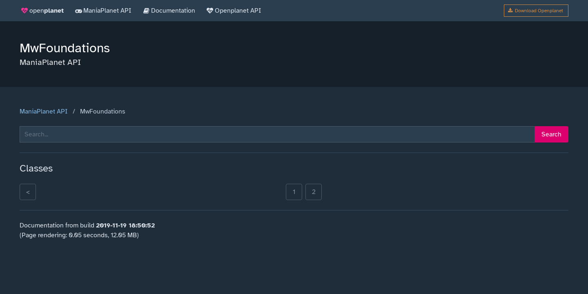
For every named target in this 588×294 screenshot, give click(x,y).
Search (551, 134)
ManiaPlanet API (44, 111)
